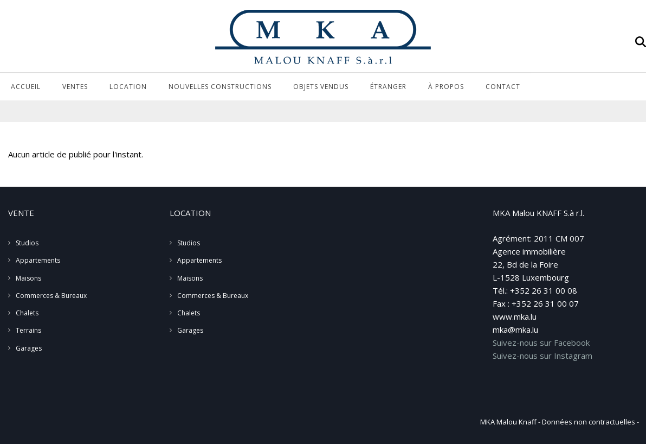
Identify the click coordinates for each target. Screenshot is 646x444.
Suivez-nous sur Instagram (542, 355)
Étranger (388, 86)
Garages (29, 348)
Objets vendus (320, 86)
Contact (503, 86)
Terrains (28, 330)
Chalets (27, 313)
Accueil (26, 86)
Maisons (28, 278)
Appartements (38, 260)
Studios (27, 243)
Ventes (75, 86)
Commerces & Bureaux (51, 295)
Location (128, 86)
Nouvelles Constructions (220, 86)
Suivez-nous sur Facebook (541, 342)
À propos (446, 86)
